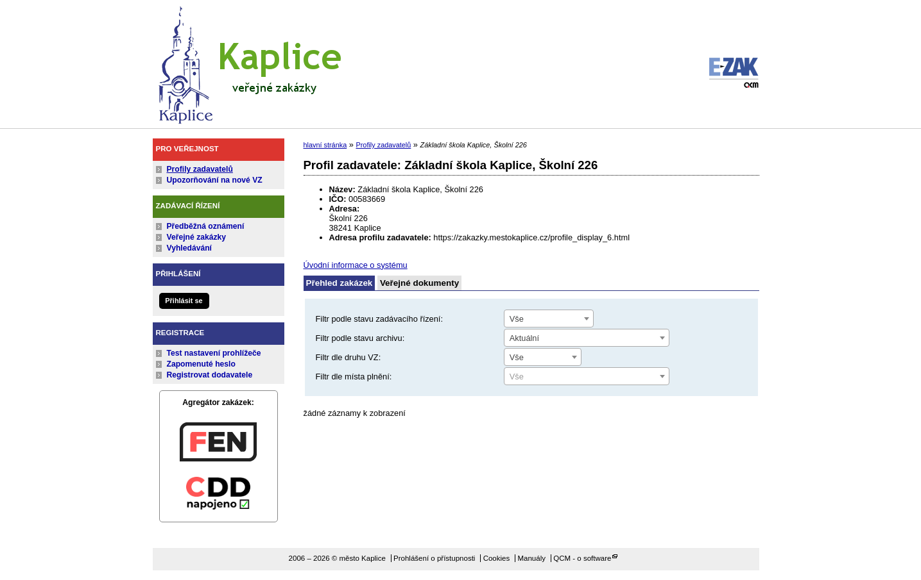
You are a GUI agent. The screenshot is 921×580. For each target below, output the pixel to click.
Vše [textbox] (517, 319)
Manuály (531, 558)
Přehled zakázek (339, 283)
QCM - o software (582, 558)
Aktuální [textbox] (524, 338)
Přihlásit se (183, 300)
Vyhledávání (189, 248)
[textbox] (586, 377)
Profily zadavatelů (200, 169)
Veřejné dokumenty (419, 283)
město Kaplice (249, 62)
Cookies (496, 558)
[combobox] (549, 318)
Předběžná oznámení (206, 226)
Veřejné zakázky (197, 237)
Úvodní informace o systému (356, 265)
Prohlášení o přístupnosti (434, 558)
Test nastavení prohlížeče (214, 353)
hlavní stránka (325, 145)
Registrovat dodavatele (210, 374)
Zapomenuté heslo (201, 364)
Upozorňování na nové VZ (215, 180)
